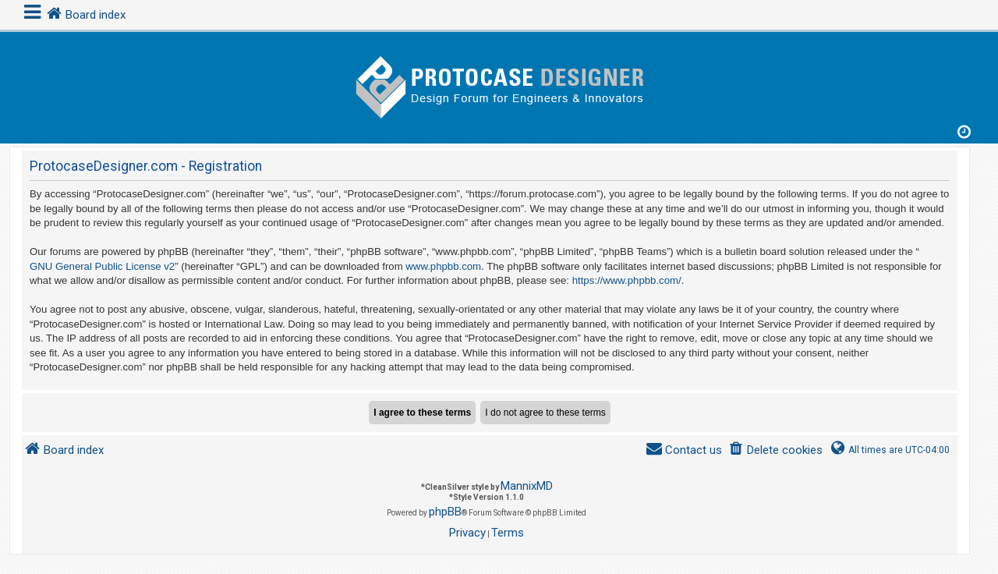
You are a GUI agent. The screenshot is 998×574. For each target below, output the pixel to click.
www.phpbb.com (443, 266)
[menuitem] (775, 450)
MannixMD (527, 486)
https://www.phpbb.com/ (626, 280)
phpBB (445, 512)
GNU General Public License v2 (102, 266)
